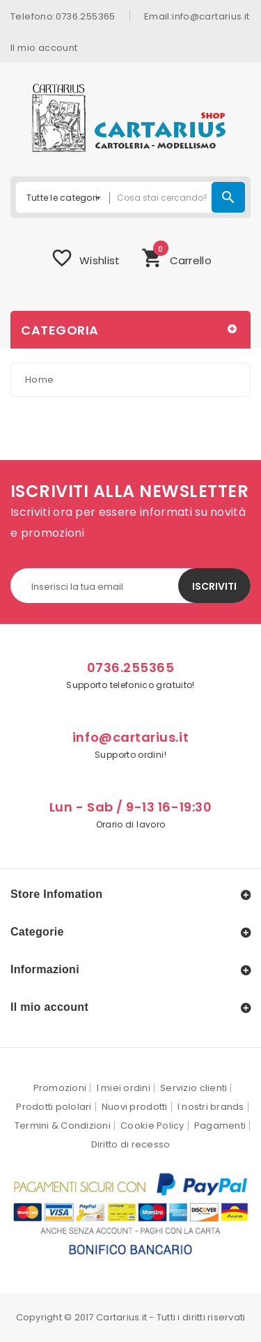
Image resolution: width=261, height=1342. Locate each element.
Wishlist (85, 258)
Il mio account (43, 47)
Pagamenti (220, 1125)
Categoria (60, 330)
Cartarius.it (121, 1317)
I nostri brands (210, 1106)
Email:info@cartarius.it (197, 15)
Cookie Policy (152, 1125)
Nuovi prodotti (135, 1106)
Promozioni (60, 1087)
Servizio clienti (193, 1087)
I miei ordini (123, 1087)
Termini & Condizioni (63, 1125)
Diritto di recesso (131, 1144)
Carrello (176, 256)
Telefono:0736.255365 (63, 15)
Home (39, 380)
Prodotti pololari (53, 1106)
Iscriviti (214, 586)
